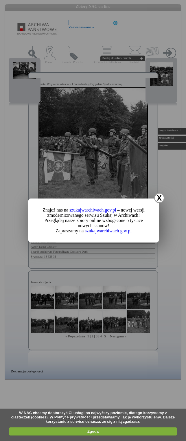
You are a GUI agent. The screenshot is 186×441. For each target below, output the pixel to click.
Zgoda (93, 431)
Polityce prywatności (73, 417)
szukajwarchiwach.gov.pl (92, 209)
